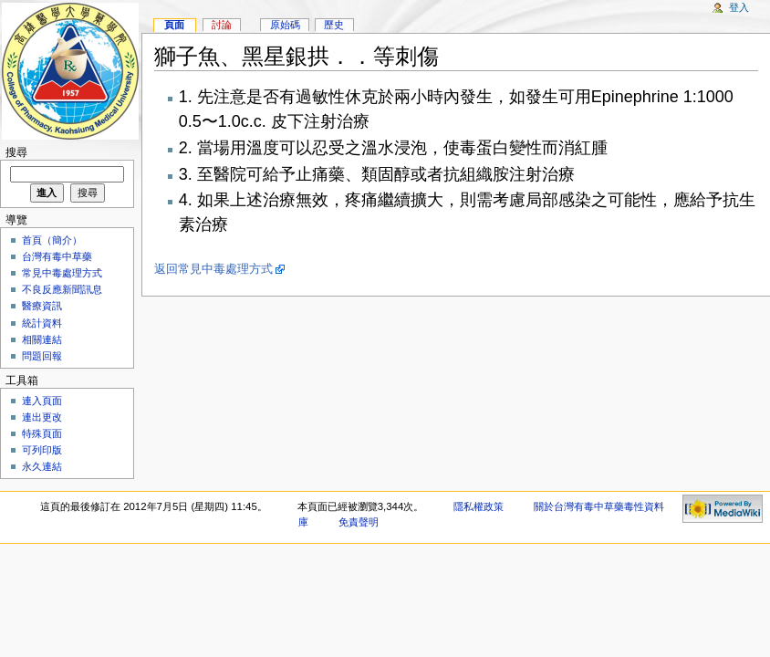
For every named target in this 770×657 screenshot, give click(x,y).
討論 (222, 24)
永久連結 (42, 466)
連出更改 (42, 417)
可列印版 (42, 449)
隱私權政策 (478, 506)
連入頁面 (42, 400)
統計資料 (42, 323)
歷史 (334, 24)
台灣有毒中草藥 (57, 256)
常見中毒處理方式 (62, 272)
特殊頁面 (42, 433)
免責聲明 (358, 521)
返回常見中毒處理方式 (213, 269)
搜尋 (16, 152)
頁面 (174, 24)
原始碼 (285, 24)
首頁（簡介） (52, 240)
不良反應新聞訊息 (62, 289)
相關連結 (42, 339)
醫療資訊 (42, 305)
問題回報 (42, 355)
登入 (739, 7)
